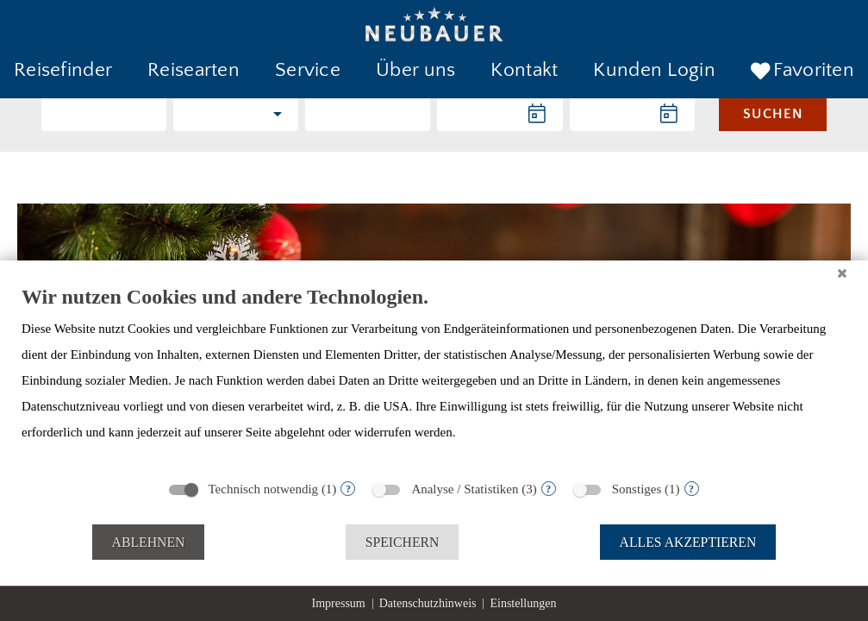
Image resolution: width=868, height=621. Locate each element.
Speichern (402, 542)
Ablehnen (148, 542)
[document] (434, 376)
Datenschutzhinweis (428, 603)
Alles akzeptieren (688, 542)
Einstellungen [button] (523, 603)
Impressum (338, 603)
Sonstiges (637, 489)
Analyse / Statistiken (464, 489)
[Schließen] (842, 273)
